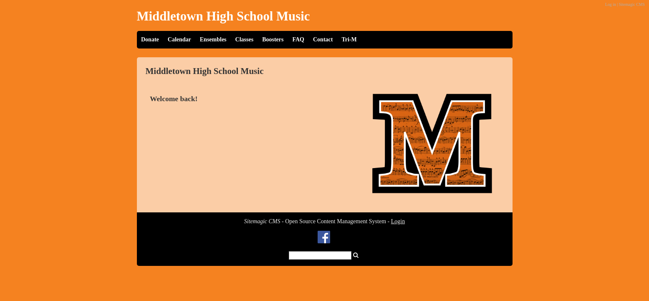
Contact (323, 39)
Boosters (272, 39)
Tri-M (348, 39)
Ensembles (213, 39)
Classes (244, 39)
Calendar (179, 39)
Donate (150, 39)
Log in (610, 4)
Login (398, 221)
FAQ (298, 39)
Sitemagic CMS (632, 4)
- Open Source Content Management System (315, 221)
